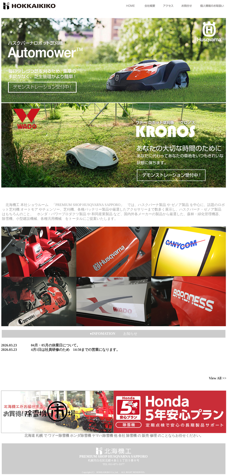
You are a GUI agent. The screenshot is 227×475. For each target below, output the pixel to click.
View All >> (217, 378)
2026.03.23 (9, 345)
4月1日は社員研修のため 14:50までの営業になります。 (75, 349)
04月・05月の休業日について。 (55, 345)
